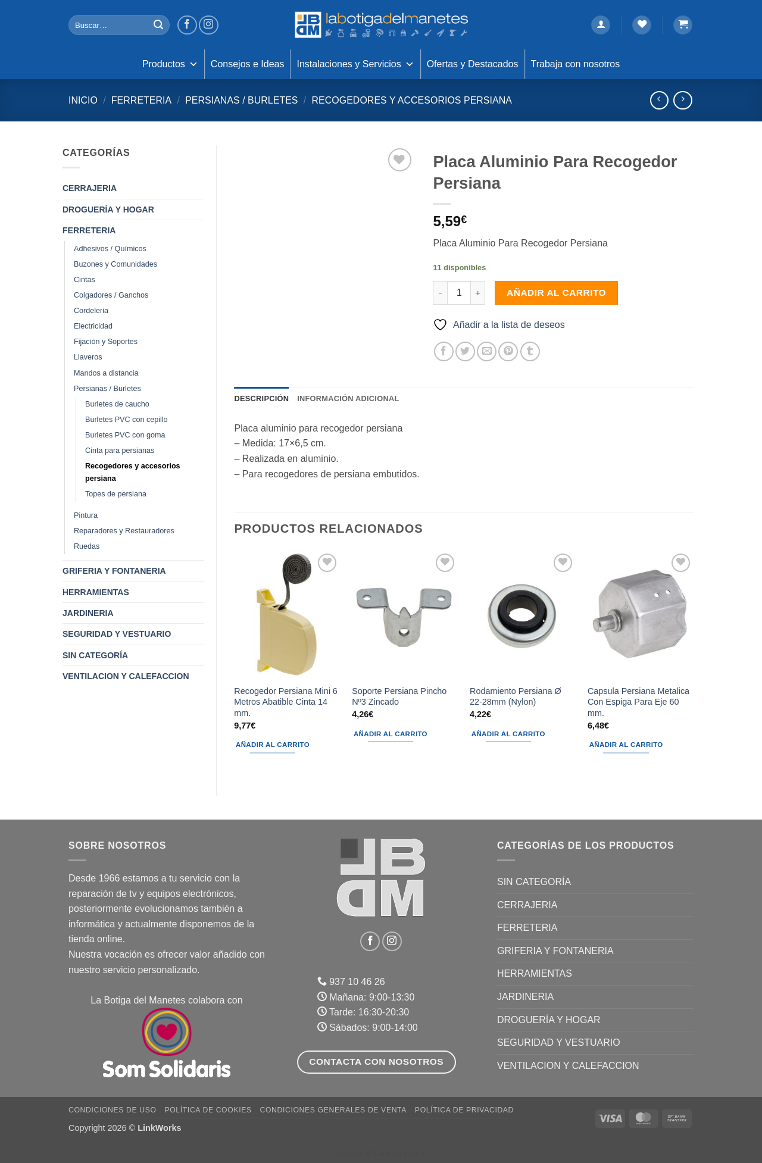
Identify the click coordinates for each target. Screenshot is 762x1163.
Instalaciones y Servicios (355, 64)
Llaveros (88, 357)
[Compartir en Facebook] (444, 351)
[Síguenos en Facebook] (187, 25)
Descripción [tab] (262, 398)
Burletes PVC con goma (125, 435)
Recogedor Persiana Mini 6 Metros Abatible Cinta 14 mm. (286, 702)
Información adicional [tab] (348, 398)
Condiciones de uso (112, 1110)
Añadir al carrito (556, 292)
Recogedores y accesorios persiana (411, 100)
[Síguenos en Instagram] (208, 25)
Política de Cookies (207, 1110)
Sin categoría (95, 655)
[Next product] (659, 100)
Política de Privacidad (464, 1110)
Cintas (84, 280)
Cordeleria (91, 311)
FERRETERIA (141, 100)
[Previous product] (682, 100)
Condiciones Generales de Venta (333, 1110)
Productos (170, 64)
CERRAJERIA (90, 188)
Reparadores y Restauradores (124, 531)
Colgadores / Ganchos (111, 295)
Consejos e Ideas (248, 64)
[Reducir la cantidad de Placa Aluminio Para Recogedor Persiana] (440, 293)
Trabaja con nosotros (575, 64)
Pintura (86, 515)
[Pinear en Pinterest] (508, 351)
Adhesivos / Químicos (110, 249)
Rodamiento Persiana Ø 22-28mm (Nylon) (515, 696)
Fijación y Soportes (106, 341)
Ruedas (86, 546)
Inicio (83, 100)
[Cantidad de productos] (459, 293)
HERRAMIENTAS (96, 592)
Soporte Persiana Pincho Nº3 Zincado (399, 696)
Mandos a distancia (106, 373)
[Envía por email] (486, 351)
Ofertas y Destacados (473, 64)
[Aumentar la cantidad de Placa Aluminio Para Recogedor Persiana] (478, 293)
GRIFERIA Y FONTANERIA (114, 571)
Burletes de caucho (117, 404)
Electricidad (93, 326)
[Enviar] (158, 25)
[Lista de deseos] (641, 25)
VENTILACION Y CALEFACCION (126, 676)
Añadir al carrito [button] (273, 744)
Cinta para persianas (119, 450)
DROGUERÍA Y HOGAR (108, 209)
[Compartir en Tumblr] (530, 351)
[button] (600, 25)
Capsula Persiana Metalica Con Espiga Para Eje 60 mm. (638, 702)
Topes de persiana (115, 494)
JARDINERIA (88, 613)
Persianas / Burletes (241, 100)
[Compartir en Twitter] (465, 351)
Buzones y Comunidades (115, 264)
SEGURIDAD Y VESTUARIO (117, 634)
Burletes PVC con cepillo (126, 419)
